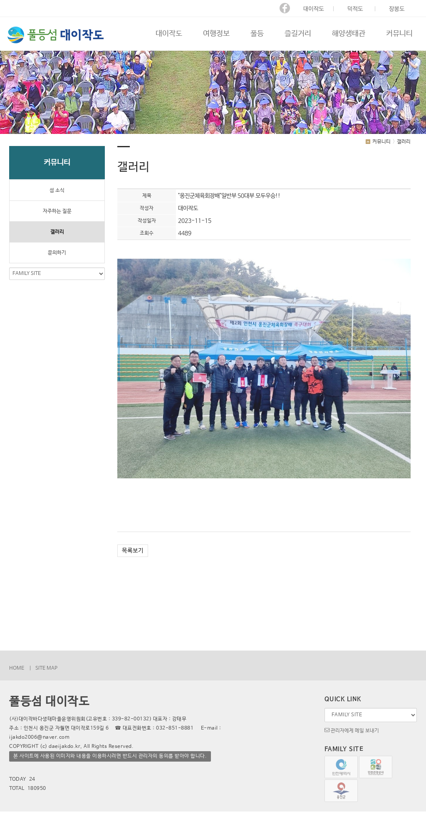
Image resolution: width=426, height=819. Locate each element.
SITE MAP (46, 668)
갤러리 (57, 232)
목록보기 (133, 550)
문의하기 (57, 253)
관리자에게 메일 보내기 (351, 730)
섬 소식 (57, 190)
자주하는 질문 (57, 211)
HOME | (20, 668)
